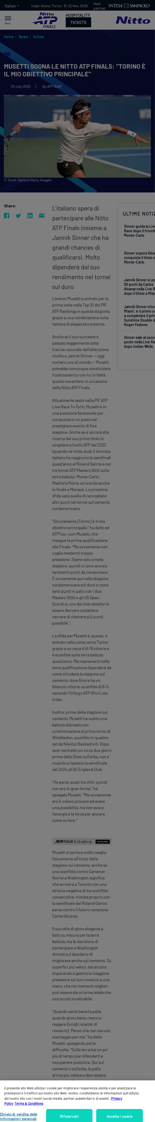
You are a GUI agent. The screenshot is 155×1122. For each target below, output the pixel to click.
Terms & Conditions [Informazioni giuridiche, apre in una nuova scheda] (29, 1109)
